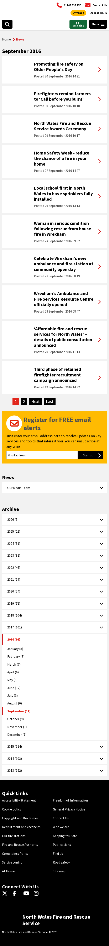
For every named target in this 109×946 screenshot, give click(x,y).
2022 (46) (13, 567)
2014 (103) (14, 758)
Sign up (93, 455)
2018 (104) (14, 615)
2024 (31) (13, 543)
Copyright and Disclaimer (20, 818)
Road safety (61, 862)
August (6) (14, 703)
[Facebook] (16, 894)
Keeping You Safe (65, 836)
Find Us (58, 853)
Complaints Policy (15, 853)
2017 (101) (14, 627)
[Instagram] (37, 894)
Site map (59, 871)
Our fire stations (14, 836)
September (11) (19, 711)
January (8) (15, 649)
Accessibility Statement (19, 800)
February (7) (15, 656)
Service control (13, 862)
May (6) (12, 680)
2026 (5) (13, 519)
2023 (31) (13, 555)
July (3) (12, 695)
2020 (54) (13, 591)
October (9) (15, 719)
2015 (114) (14, 746)
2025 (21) (13, 531)
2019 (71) (13, 603)
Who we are (61, 827)
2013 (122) (14, 770)
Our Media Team (18, 488)
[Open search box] (7, 24)
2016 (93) (13, 639)
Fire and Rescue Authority (20, 844)
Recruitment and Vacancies (21, 827)
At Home (8, 871)
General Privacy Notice (69, 809)
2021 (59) (13, 579)
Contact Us (61, 818)
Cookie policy (11, 809)
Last (51, 401)
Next (36, 401)
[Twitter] (5, 894)
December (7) (16, 734)
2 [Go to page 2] (24, 401)
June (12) (13, 688)
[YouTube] (27, 894)
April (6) (13, 672)
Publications (62, 844)
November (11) (17, 727)
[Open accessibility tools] (98, 13)
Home (6, 39)
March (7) (14, 664)
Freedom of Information (70, 800)
